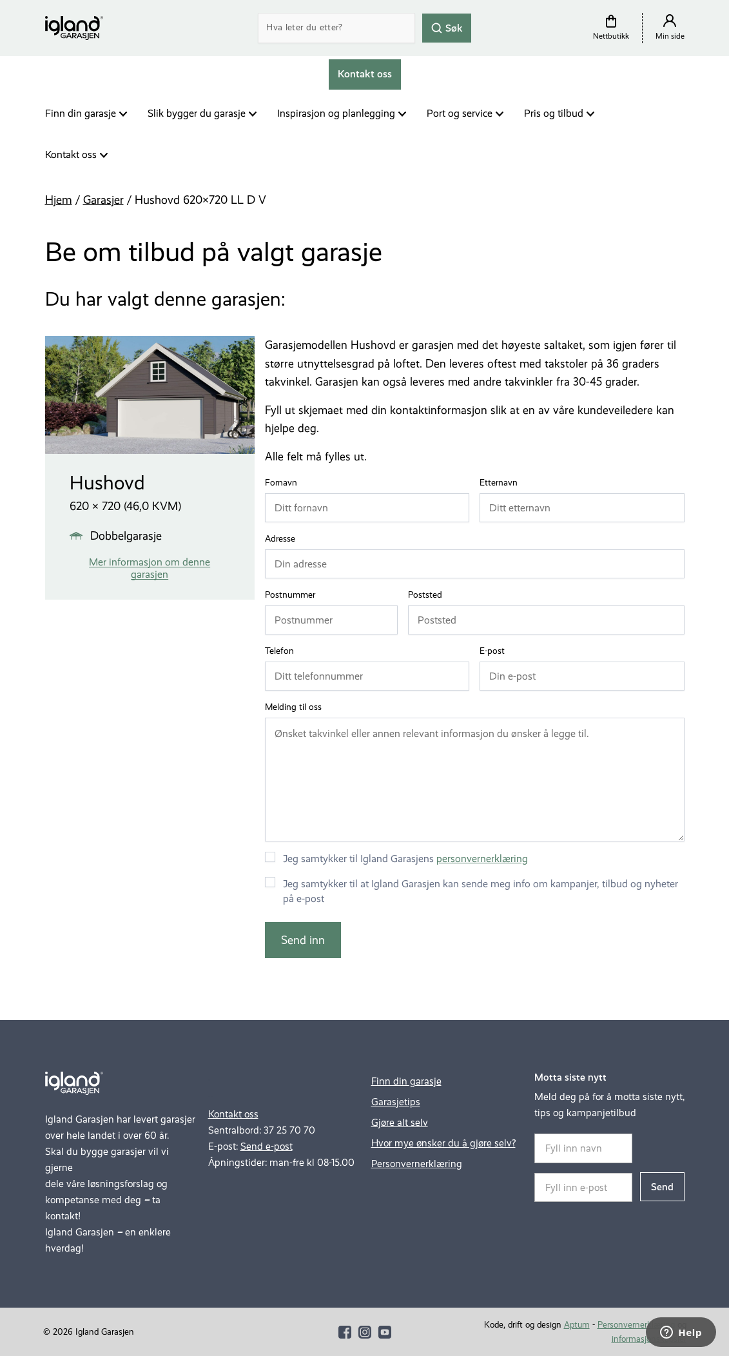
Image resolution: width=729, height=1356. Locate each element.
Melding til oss (293, 707)
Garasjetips (395, 1102)
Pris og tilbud (553, 113)
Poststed (428, 595)
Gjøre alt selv (399, 1122)
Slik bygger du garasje (197, 113)
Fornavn (284, 483)
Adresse (283, 539)
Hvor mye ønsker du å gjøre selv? (443, 1143)
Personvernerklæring (416, 1163)
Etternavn (501, 483)
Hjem (58, 200)
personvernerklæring (482, 858)
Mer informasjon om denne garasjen (149, 568)
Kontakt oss (71, 154)
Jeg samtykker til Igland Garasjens (405, 858)
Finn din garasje (80, 113)
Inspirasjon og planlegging (336, 113)
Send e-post (266, 1146)
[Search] (336, 28)
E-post (495, 651)
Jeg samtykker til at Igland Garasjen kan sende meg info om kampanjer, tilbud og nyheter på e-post (480, 891)
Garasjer (103, 200)
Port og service (459, 113)
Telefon (282, 651)
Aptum (577, 1324)
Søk (447, 27)
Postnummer (293, 595)
